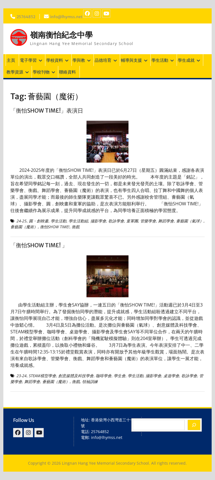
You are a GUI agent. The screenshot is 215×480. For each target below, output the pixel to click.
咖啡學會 (103, 375)
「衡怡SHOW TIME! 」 (38, 245)
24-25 (22, 221)
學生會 (119, 375)
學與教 (79, 60)
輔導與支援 (131, 60)
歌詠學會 (116, 221)
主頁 (11, 60)
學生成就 (186, 60)
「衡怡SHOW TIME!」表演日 (46, 110)
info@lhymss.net (67, 16)
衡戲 (76, 226)
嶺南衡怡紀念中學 (61, 35)
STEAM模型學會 (42, 375)
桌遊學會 (171, 375)
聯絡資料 (67, 72)
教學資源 (14, 72)
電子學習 (28, 60)
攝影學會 (98, 221)
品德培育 (103, 60)
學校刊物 (41, 72)
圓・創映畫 (38, 221)
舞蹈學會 (166, 221)
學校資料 (54, 60)
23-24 (22, 375)
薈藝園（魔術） (24, 226)
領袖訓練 (90, 381)
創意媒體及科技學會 (76, 375)
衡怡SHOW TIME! (54, 226)
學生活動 (159, 60)
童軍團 (132, 221)
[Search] (194, 425)
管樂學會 (148, 221)
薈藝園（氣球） (190, 221)
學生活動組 (78, 221)
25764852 (26, 16)
